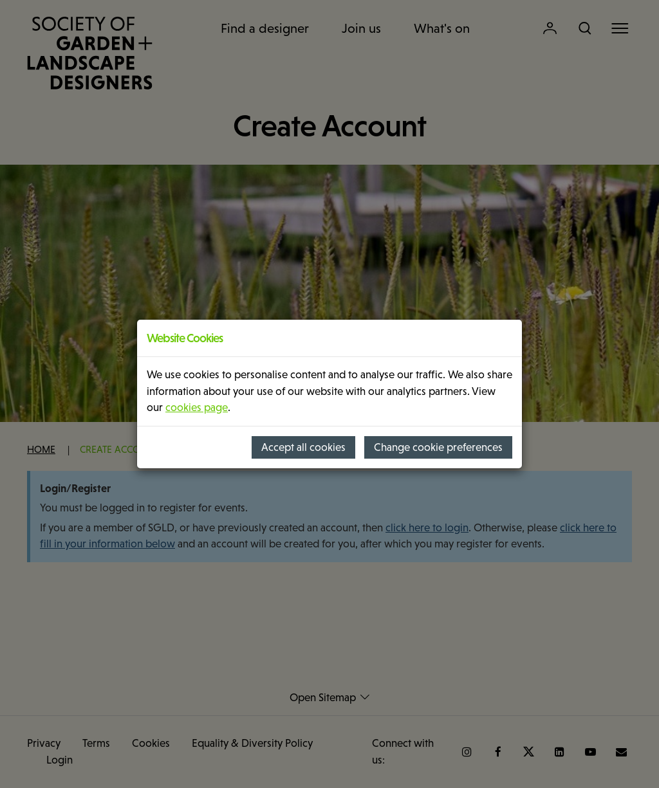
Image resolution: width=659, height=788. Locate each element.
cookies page (196, 407)
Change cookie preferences (438, 447)
